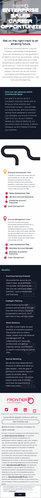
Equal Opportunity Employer (15, 436)
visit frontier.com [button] (22, 422)
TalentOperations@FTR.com (16, 465)
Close (20, 495)
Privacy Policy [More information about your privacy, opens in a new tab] (12, 492)
